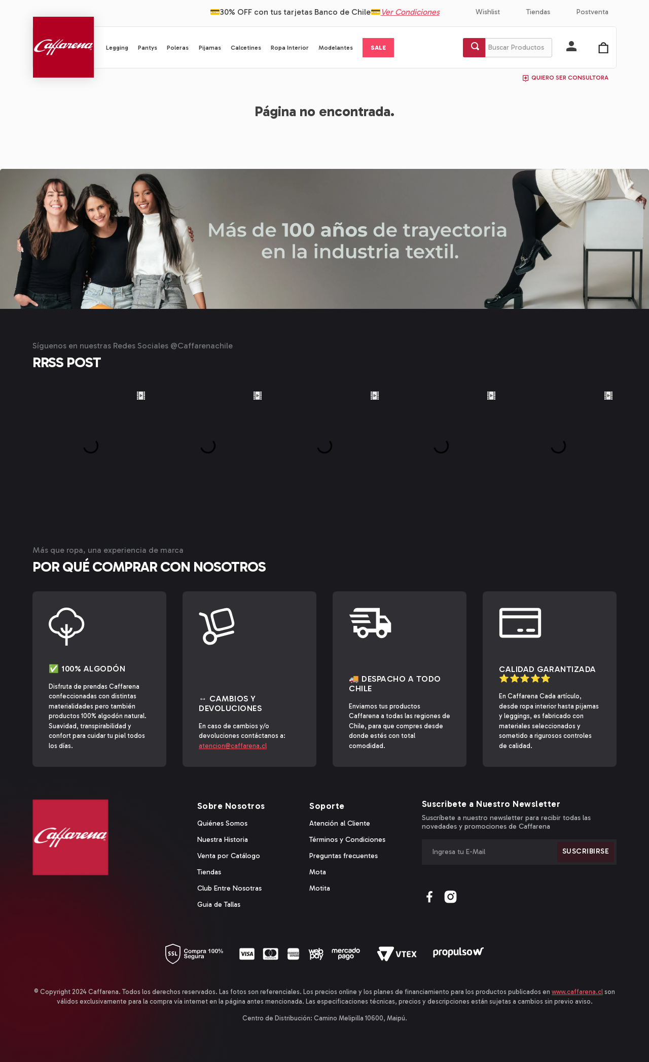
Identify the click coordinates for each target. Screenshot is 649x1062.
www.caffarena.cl (577, 992)
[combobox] (507, 47)
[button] (571, 47)
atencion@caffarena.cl (233, 746)
